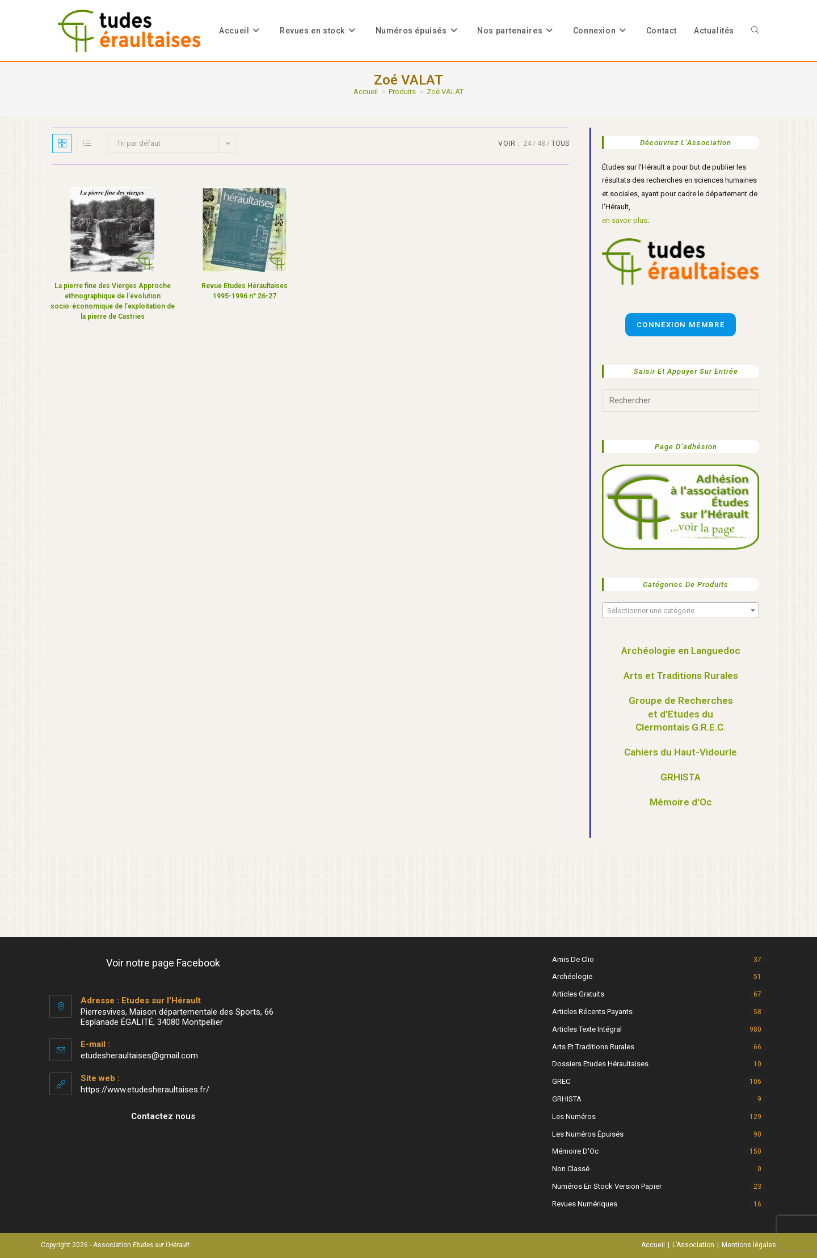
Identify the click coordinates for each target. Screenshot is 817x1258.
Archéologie (572, 976)
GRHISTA (680, 777)
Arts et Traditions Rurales (681, 675)
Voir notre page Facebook (163, 963)
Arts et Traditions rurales (593, 1046)
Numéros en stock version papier (607, 1186)
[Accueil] (365, 91)
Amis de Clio (573, 959)
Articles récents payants (592, 1011)
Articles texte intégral (587, 1029)
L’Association (693, 1245)
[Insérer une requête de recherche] (680, 400)
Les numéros (574, 1116)
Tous (560, 143)
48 (541, 143)
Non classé (570, 1168)
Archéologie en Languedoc (680, 650)
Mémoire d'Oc (681, 802)
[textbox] (681, 611)
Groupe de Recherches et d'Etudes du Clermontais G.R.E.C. (681, 714)
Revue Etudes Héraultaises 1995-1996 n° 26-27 (244, 291)
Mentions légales (749, 1245)
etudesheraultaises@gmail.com (139, 1055)
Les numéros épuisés (588, 1134)
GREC (561, 1081)
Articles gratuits (578, 994)
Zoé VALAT (445, 91)
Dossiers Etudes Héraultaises (600, 1063)
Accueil (653, 1245)
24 (527, 143)
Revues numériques (584, 1204)
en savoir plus (624, 220)
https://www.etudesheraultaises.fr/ (145, 1089)
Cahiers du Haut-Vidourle (680, 752)
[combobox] (680, 610)
